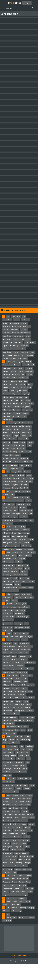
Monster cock (7, 711)
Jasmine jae (18, 624)
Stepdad (14, 856)
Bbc (24, 365)
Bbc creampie (27, 410)
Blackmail (30, 365)
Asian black (7, 336)
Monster (6, 707)
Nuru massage (8, 730)
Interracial (16, 594)
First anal (23, 507)
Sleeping (23, 795)
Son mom (6, 840)
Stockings (6, 805)
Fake (15, 510)
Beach (20, 371)
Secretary (25, 853)
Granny (9, 526)
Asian (18, 317)
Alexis (16, 352)
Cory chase (12, 439)
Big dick (18, 391)
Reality (16, 792)
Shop (5, 863)
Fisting (27, 498)
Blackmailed (7, 413)
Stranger (21, 850)
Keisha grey (19, 637)
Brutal (29, 387)
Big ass (20, 362)
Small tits (26, 837)
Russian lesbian (8, 789)
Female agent (12, 517)
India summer (7, 597)
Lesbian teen (25, 650)
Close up (6, 448)
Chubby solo (7, 436)
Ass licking (16, 339)
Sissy (21, 805)
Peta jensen (20, 759)
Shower (27, 805)
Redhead (18, 789)
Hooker (23, 581)
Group (14, 533)
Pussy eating (19, 762)
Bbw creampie (8, 400)
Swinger (15, 808)
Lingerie (6, 650)
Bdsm (5, 365)
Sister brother (7, 818)
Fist (30, 514)
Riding (12, 781)
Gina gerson (15, 546)
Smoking (30, 814)
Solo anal (6, 843)
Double (23, 478)
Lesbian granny (22, 672)
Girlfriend (26, 543)
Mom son (24, 675)
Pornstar (6, 759)
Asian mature (14, 349)
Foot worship (7, 523)
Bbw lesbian (15, 387)
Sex (4, 821)
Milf (30, 675)
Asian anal (6, 326)
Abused (5, 349)
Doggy (20, 481)
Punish (24, 772)
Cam (21, 465)
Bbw (14, 362)
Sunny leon (17, 837)
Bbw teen (6, 416)
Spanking (6, 801)
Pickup (21, 756)
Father (5, 507)
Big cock (6, 381)
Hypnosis (24, 572)
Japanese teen (19, 613)
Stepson (31, 824)
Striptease (23, 830)
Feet (21, 498)
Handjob (15, 552)
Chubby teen (7, 461)
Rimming (6, 785)
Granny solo (25, 530)
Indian (9, 594)
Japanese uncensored (22, 627)
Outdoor (11, 740)
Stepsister (24, 818)
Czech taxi (22, 423)
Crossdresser (26, 432)
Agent (5, 346)
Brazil (10, 407)
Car (29, 436)
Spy (10, 808)
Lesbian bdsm (20, 669)
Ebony (9, 491)
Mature (5, 678)
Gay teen (6, 546)
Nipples (22, 730)
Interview (6, 600)
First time (11, 504)
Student (5, 850)
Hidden (22, 552)
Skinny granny (7, 869)
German (16, 530)
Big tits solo (16, 375)
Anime (5, 323)
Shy (9, 821)
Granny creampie (16, 549)
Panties (29, 749)
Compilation (7, 429)
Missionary (15, 688)
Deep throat (24, 488)
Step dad (30, 856)
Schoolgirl (27, 863)
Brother (29, 375)
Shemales (6, 856)
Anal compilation (19, 355)
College (21, 452)
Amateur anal (7, 342)
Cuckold (28, 426)
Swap (13, 811)
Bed (4, 407)
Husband (17, 584)
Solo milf (22, 814)
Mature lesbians (8, 723)
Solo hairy (22, 843)
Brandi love (7, 368)
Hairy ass (15, 591)
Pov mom (23, 765)
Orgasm (9, 736)
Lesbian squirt (23, 653)
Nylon (20, 727)
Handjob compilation (20, 575)
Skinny (29, 798)
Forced (15, 498)
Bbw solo (17, 365)
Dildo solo (6, 488)
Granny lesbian (22, 536)
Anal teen (24, 329)
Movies (28, 704)
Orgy (4, 740)
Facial (30, 510)
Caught (16, 436)
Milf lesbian (29, 711)
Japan (24, 604)
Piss (4, 749)
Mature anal (15, 685)
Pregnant (14, 746)
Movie (30, 691)
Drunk (5, 475)
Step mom (21, 798)
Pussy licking (20, 752)
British (12, 391)
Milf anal (18, 698)
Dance (29, 475)
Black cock (15, 416)
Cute (23, 445)
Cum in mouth (15, 445)
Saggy (24, 824)
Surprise (14, 843)
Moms (26, 701)
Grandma (6, 536)
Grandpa (26, 533)
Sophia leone (7, 837)
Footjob (28, 501)
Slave (14, 821)
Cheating (16, 429)
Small (32, 818)
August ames (22, 358)
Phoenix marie (8, 762)
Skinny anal (7, 824)
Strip (30, 830)
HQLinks (14, 3)
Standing (26, 847)
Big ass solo (29, 371)
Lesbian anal (15, 650)
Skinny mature (8, 866)
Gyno (13, 536)
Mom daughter (28, 720)
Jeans (26, 624)
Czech (30, 423)
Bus (10, 365)
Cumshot (16, 442)
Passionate (7, 775)
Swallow (14, 805)
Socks (5, 834)
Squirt (14, 798)
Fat (11, 507)
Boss (25, 391)
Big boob (16, 403)
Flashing (24, 514)
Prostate (13, 756)
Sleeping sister (8, 814)
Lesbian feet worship (28, 662)
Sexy (20, 859)
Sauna (16, 830)
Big (23, 375)
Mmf (24, 698)
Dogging (30, 478)
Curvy (29, 445)
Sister (8, 795)
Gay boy (6, 549)
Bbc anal (22, 384)
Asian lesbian (7, 352)
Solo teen (19, 827)
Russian (20, 778)
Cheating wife (23, 439)
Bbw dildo (25, 413)
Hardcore (19, 562)
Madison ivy (15, 707)
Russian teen (7, 792)
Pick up (24, 769)
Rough (5, 781)
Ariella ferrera (16, 326)
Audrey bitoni (25, 333)
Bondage (14, 378)
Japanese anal (7, 627)
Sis (16, 814)
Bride (26, 397)
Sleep (30, 795)
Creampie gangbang (10, 452)
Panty (28, 759)
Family (9, 498)
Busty (23, 387)
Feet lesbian (23, 520)
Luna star (30, 669)
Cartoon (30, 442)
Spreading (18, 863)
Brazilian (17, 407)
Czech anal (6, 442)
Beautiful (14, 381)
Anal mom (15, 333)
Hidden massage (8, 565)
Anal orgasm (7, 355)
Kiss (11, 637)
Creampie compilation (10, 458)
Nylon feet (6, 733)
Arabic (32, 352)
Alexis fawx (14, 329)
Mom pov (11, 695)
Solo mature (7, 830)
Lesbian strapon (22, 646)
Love (15, 653)
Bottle (9, 362)
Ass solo (6, 329)
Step (4, 808)
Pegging (10, 752)
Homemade (31, 552)
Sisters (5, 859)
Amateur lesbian (18, 336)
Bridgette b (7, 384)
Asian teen (24, 346)
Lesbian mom (24, 643)
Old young (6, 743)
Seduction (18, 869)
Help (27, 578)
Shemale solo (22, 821)
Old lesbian (15, 743)
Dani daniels (20, 475)
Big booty (25, 394)
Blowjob (13, 371)
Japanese (10, 604)
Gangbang (21, 526)
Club (21, 469)
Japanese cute (8, 620)
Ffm (4, 504)
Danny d (16, 478)
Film (4, 517)
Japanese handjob (22, 617)
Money (25, 682)
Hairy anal (22, 559)
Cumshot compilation (10, 465)
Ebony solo (16, 491)
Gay (14, 526)
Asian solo (26, 326)
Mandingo (6, 688)
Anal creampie (14, 323)
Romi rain (28, 778)
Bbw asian (6, 410)
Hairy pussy (7, 575)
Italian (29, 594)
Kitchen (25, 633)
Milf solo (6, 685)
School (28, 801)
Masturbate (30, 717)
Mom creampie (19, 704)
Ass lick (5, 358)
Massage (15, 675)
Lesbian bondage (9, 672)
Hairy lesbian (18, 568)
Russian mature (22, 785)
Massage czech (8, 701)
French (28, 504)
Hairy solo (6, 555)
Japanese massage (9, 607)
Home (27, 568)
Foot (15, 507)
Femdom (20, 501)
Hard (15, 559)
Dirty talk (15, 485)
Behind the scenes (27, 403)
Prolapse (15, 765)
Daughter (27, 472)
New (16, 730)
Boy (20, 381)
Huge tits (31, 581)
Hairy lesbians (7, 584)
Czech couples (15, 432)
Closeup (6, 445)
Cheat (13, 448)
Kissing (5, 637)
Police (27, 756)
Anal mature (18, 342)
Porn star (17, 769)
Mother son (21, 695)
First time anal (8, 520)
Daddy (14, 472)
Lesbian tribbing (8, 669)
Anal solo (24, 323)
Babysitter (19, 397)
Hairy (8, 552)
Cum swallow (13, 469)
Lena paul (6, 656)
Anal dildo (6, 333)
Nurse (26, 727)
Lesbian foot (7, 653)
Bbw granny (26, 407)
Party (10, 749)
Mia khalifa (17, 682)
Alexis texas (25, 320)
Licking (14, 656)
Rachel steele (11, 778)
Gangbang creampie (10, 539)
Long (5, 659)
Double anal (24, 485)
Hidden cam (7, 559)
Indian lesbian (28, 597)
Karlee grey (28, 637)
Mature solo (7, 682)
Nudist (30, 730)
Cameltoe (28, 465)
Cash (5, 469)
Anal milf (30, 355)
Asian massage (30, 342)
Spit (19, 840)
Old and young (25, 740)
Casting (14, 426)
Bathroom (6, 394)
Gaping (28, 546)
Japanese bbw (7, 624)
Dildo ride (6, 485)
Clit (31, 461)
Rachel (32, 785)
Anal (8, 317)
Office (16, 736)
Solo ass (23, 834)
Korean (9, 633)
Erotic (12, 494)
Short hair (26, 840)
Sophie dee (16, 824)
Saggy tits (13, 859)
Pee (4, 752)
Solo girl (13, 850)
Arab (13, 317)
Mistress (18, 701)
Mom (8, 675)
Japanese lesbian (23, 607)
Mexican (16, 714)
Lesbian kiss (13, 659)
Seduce (16, 818)
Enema (5, 494)
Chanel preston (15, 455)
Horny (22, 578)
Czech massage (12, 423)
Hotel (20, 555)
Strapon (21, 801)
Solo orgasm (7, 847)
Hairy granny (7, 578)
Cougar (28, 452)
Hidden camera (8, 562)
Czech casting (26, 429)
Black (15, 368)
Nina (14, 733)
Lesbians (24, 640)
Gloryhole (6, 533)
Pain (27, 752)
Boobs (30, 384)
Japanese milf (7, 630)
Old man (27, 736)
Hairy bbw (6, 591)
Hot (26, 565)
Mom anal (30, 685)
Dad (8, 472)
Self (18, 811)
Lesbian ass (20, 666)
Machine (31, 698)
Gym (19, 533)
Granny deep (7, 543)
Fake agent (16, 514)
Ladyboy (16, 640)
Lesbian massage (9, 646)
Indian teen (18, 597)
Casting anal (21, 448)
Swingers (25, 811)
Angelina (13, 358)
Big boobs (6, 375)
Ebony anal (26, 491)
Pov (8, 746)
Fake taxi (6, 501)
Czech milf (17, 461)
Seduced (17, 853)
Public (21, 746)
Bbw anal (29, 368)
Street (11, 863)
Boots (5, 391)
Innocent (14, 600)
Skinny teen (17, 847)
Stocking (27, 827)
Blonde (5, 397)
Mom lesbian (7, 704)
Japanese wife (7, 613)
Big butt (23, 416)
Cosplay (25, 461)
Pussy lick (6, 765)
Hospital (6, 572)
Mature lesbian (8, 698)
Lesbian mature (8, 666)
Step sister (23, 808)
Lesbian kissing (8, 662)
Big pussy (16, 413)
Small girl (27, 859)
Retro (13, 785)
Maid (23, 685)
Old (21, 736)
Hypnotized (14, 572)
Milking (22, 717)
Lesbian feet (7, 643)
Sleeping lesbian (8, 827)
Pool (27, 762)
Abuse (23, 349)
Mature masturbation (10, 717)
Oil (17, 740)
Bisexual (6, 387)
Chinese (6, 432)
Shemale (15, 795)
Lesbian (9, 640)
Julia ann (17, 604)
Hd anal (30, 588)
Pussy (23, 749)
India (23, 594)
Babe (12, 397)
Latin (17, 662)
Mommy (24, 688)
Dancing (15, 488)
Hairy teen (20, 565)
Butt (22, 400)
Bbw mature (16, 410)
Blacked (6, 371)
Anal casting (7, 339)
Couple (23, 442)
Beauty (15, 384)
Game (31, 539)
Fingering (23, 510)
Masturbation (7, 691)
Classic (5, 455)
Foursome (6, 514)
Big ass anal (16, 394)
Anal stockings (14, 346)
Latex (15, 643)
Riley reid (26, 789)
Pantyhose (29, 746)
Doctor (12, 475)
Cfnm (5, 439)
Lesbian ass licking (25, 656)
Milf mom (17, 720)
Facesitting (20, 504)
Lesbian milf (23, 659)
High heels (6, 581)
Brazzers (28, 362)
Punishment (16, 772)
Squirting (6, 811)
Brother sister (23, 378)
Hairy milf (22, 588)
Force (13, 501)
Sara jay (14, 801)
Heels (15, 578)
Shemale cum (7, 853)
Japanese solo (8, 610)
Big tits (21, 368)
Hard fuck (15, 581)
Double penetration (9, 481)
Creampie (6, 426)
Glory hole (17, 543)
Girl (23, 546)
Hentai (14, 555)
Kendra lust (17, 633)
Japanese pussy (20, 610)
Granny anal (7, 530)
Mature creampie (20, 691)
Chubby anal (24, 458)
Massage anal (19, 711)
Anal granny (24, 352)
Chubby (21, 426)
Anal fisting (26, 339)
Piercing (6, 756)
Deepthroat (7, 478)
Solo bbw (18, 866)
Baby (25, 381)
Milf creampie (25, 707)
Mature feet (7, 714)
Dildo (19, 472)
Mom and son (15, 678)
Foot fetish (23, 517)
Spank (14, 840)
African (28, 336)
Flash (31, 520)
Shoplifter (6, 798)
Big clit (28, 400)
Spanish (22, 856)
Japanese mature (8, 617)
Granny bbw (23, 539)
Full (16, 520)
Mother (24, 678)
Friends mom (7, 510)
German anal (28, 549)
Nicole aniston (11, 727)
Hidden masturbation (10, 588)
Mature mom (7, 720)
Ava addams (7, 320)
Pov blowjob (7, 769)
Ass (24, 317)
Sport (25, 866)
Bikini (16, 400)
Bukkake (6, 378)
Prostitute (6, 772)
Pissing (16, 749)
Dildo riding (28, 481)
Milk (4, 695)
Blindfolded (7, 403)
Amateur (16, 320)
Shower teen (13, 834)
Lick (31, 646)
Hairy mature (7, 568)
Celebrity (23, 436)
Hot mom (27, 555)
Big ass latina (7, 420)
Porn (12, 759)
